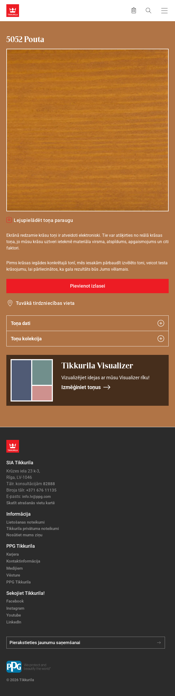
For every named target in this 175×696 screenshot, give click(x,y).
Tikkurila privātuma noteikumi (32, 528)
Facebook (15, 601)
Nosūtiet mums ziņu (24, 535)
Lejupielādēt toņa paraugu (43, 220)
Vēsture (13, 575)
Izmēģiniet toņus (86, 387)
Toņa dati (87, 323)
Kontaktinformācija (23, 561)
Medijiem (14, 568)
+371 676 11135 (41, 490)
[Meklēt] (148, 10)
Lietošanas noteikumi (25, 522)
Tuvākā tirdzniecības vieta (45, 303)
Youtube (13, 615)
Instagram (15, 608)
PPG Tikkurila (18, 582)
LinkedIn (13, 622)
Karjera (12, 554)
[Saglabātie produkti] (134, 10)
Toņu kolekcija (87, 338)
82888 (49, 483)
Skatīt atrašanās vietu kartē (30, 503)
